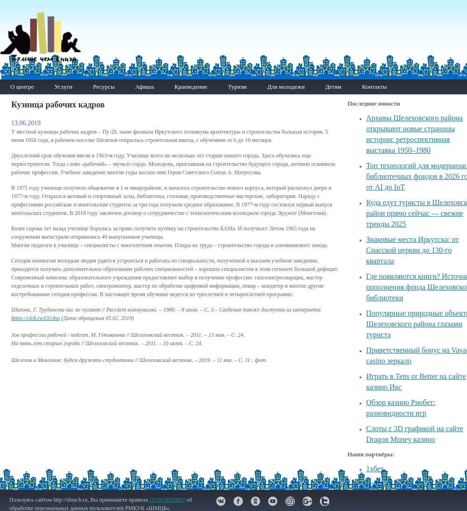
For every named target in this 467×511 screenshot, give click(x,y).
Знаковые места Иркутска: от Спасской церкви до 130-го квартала (412, 250)
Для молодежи (285, 86)
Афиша (144, 86)
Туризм (237, 86)
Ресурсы (103, 86)
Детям (333, 86)
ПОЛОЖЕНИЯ (167, 500)
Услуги (63, 86)
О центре (22, 86)
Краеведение (190, 86)
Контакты (374, 86)
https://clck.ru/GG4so (35, 318)
